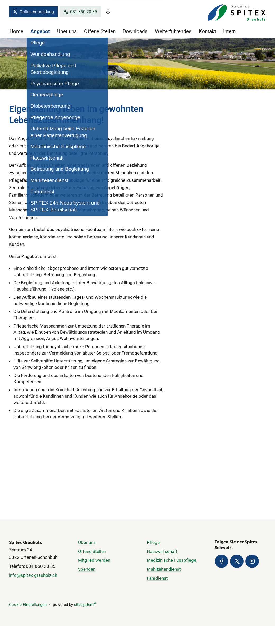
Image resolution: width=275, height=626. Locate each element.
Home (16, 31)
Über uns (67, 31)
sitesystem (85, 604)
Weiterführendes (173, 31)
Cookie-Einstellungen (28, 604)
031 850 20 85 (80, 11)
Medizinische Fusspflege (171, 560)
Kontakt (207, 31)
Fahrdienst (157, 578)
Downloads (135, 31)
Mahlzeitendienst (164, 569)
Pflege (153, 542)
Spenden (86, 569)
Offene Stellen (100, 31)
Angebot (40, 31)
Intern (229, 31)
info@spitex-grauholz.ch (33, 575)
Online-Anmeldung (33, 11)
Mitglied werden (94, 560)
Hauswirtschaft (162, 551)
